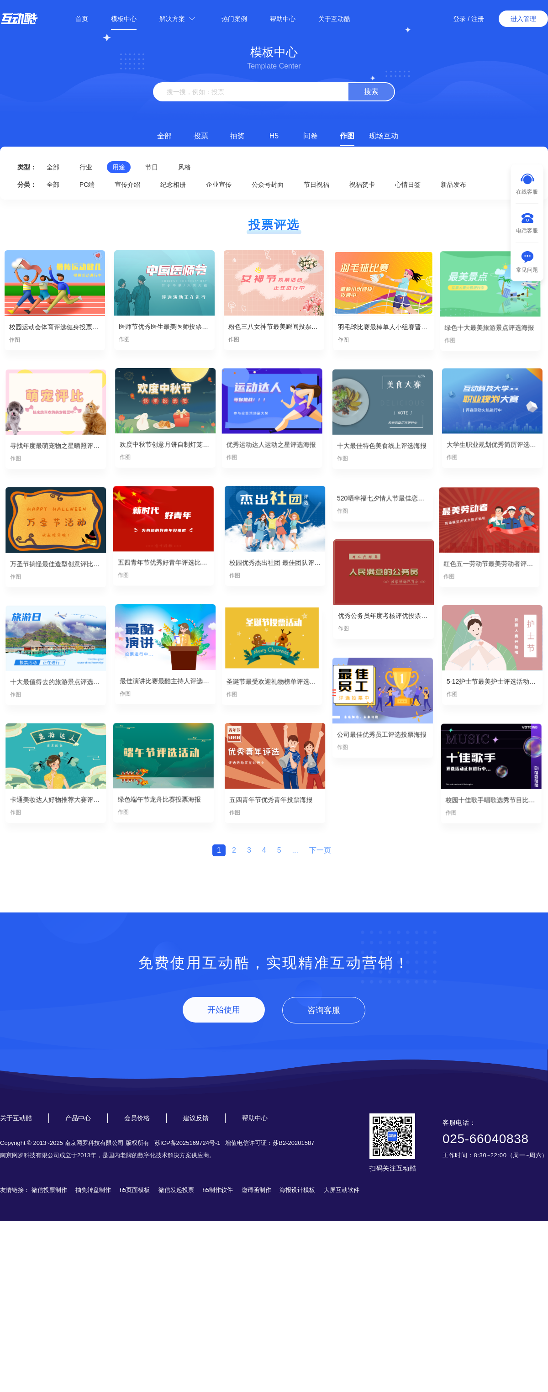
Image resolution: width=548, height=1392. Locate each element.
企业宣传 (219, 184)
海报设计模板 (297, 1189)
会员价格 (137, 1118)
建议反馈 (196, 1118)
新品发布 (453, 184)
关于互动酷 (334, 18)
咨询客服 (323, 1010)
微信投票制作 (49, 1189)
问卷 (310, 136)
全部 (164, 136)
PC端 (87, 184)
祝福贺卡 (362, 184)
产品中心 (78, 1118)
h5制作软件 (218, 1189)
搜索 (371, 91)
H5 (274, 136)
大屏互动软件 (341, 1189)
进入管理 (523, 18)
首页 (81, 18)
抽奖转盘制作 (93, 1189)
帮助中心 (282, 18)
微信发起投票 (176, 1189)
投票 (201, 136)
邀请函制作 (256, 1189)
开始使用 (223, 1009)
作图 (347, 136)
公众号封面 (268, 184)
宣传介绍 (127, 184)
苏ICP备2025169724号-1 (187, 1142)
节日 (151, 167)
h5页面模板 (135, 1189)
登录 (459, 18)
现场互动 (383, 136)
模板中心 (124, 18)
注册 (477, 18)
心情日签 (408, 184)
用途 (118, 167)
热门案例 (234, 18)
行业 (85, 167)
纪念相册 (173, 184)
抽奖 (237, 136)
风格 (184, 167)
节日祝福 (316, 184)
